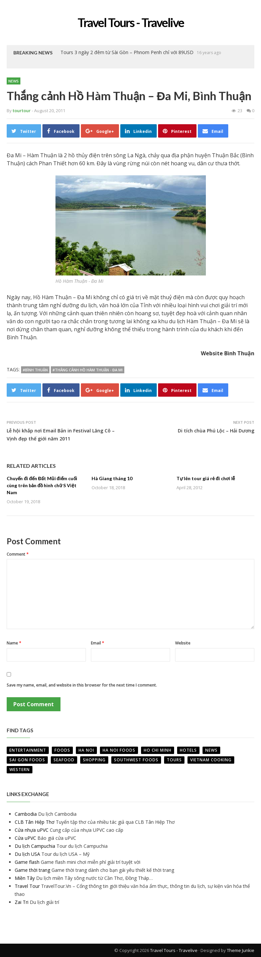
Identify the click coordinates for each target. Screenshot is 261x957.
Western (19, 769)
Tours (174, 760)
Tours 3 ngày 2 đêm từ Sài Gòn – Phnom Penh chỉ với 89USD (126, 52)
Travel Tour (27, 886)
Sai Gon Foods (27, 760)
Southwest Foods (136, 760)
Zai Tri (21, 902)
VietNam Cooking (211, 760)
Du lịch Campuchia (35, 846)
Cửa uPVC (25, 838)
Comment (18, 554)
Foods (62, 750)
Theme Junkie (240, 950)
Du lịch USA (27, 854)
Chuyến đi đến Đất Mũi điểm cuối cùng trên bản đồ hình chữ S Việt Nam (42, 485)
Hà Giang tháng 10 (112, 478)
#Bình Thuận (35, 369)
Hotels (188, 750)
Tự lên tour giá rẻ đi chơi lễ (205, 478)
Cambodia (26, 814)
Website (182, 643)
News (13, 80)
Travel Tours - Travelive (174, 950)
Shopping (94, 760)
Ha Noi (86, 750)
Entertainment (27, 750)
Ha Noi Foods (119, 750)
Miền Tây (25, 878)
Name (14, 643)
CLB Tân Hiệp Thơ (34, 822)
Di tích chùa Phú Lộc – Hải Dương (216, 430)
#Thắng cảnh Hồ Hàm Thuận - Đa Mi (87, 369)
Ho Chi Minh (157, 750)
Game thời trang (32, 870)
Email (97, 643)
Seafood (64, 760)
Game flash (27, 862)
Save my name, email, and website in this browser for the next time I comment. (82, 685)
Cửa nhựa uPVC (31, 830)
